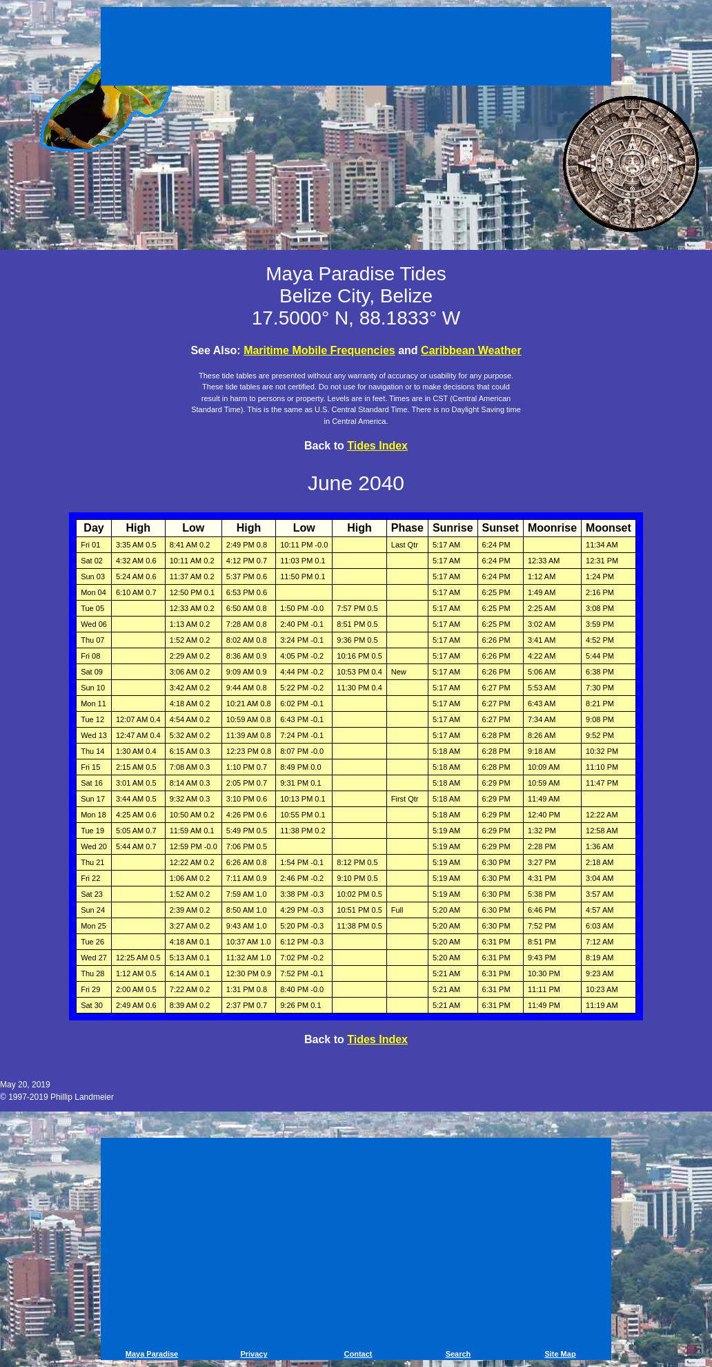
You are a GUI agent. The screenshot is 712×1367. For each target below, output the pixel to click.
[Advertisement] (356, 48)
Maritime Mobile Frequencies (319, 350)
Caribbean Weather (471, 350)
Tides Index (377, 446)
